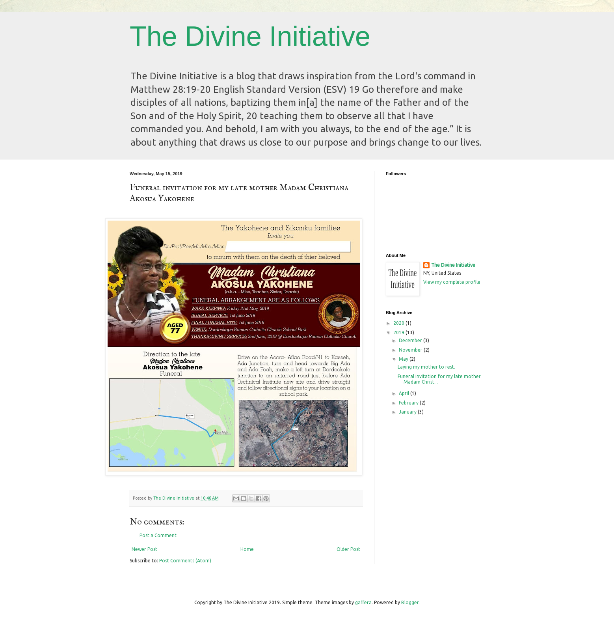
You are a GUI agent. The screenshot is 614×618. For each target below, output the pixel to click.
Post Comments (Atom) (185, 560)
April (404, 393)
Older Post (348, 549)
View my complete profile (451, 282)
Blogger (410, 602)
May (404, 358)
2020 (399, 323)
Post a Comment (158, 535)
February (409, 402)
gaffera (363, 602)
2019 (399, 332)
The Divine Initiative (250, 36)
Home (247, 549)
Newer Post (144, 549)
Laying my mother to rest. (426, 366)
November (411, 349)
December (411, 340)
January (408, 411)
